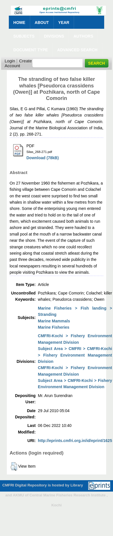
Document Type (30, 50)
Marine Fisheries (53, 327)
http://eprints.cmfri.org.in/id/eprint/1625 (75, 440)
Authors (83, 36)
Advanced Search (77, 50)
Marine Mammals (54, 321)
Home (19, 22)
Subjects (24, 36)
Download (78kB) (42, 158)
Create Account (18, 63)
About (42, 22)
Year (63, 22)
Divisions (54, 36)
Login (10, 60)
